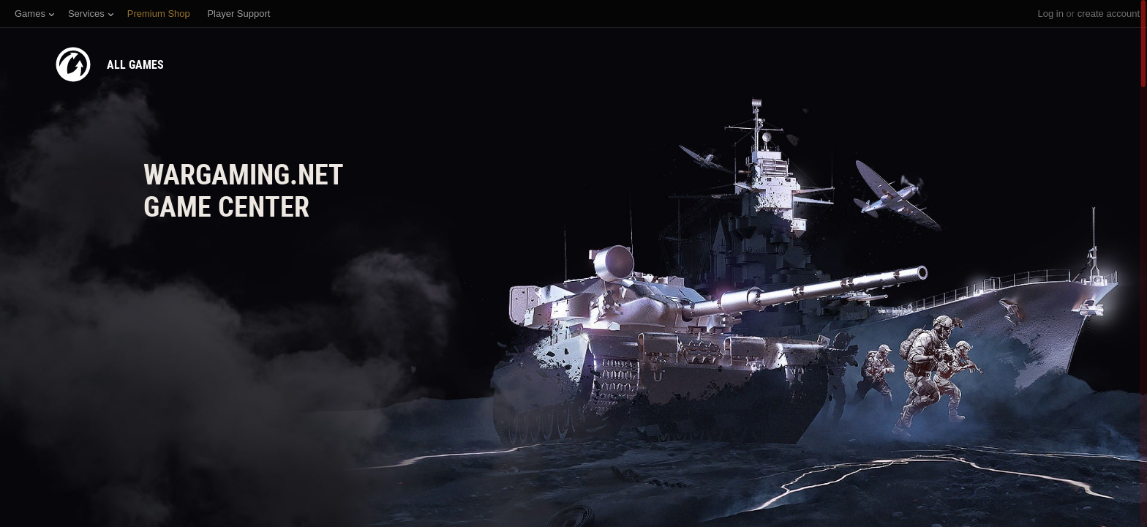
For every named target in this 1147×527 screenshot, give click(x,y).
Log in (1050, 13)
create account (1109, 13)
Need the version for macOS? (208, 445)
